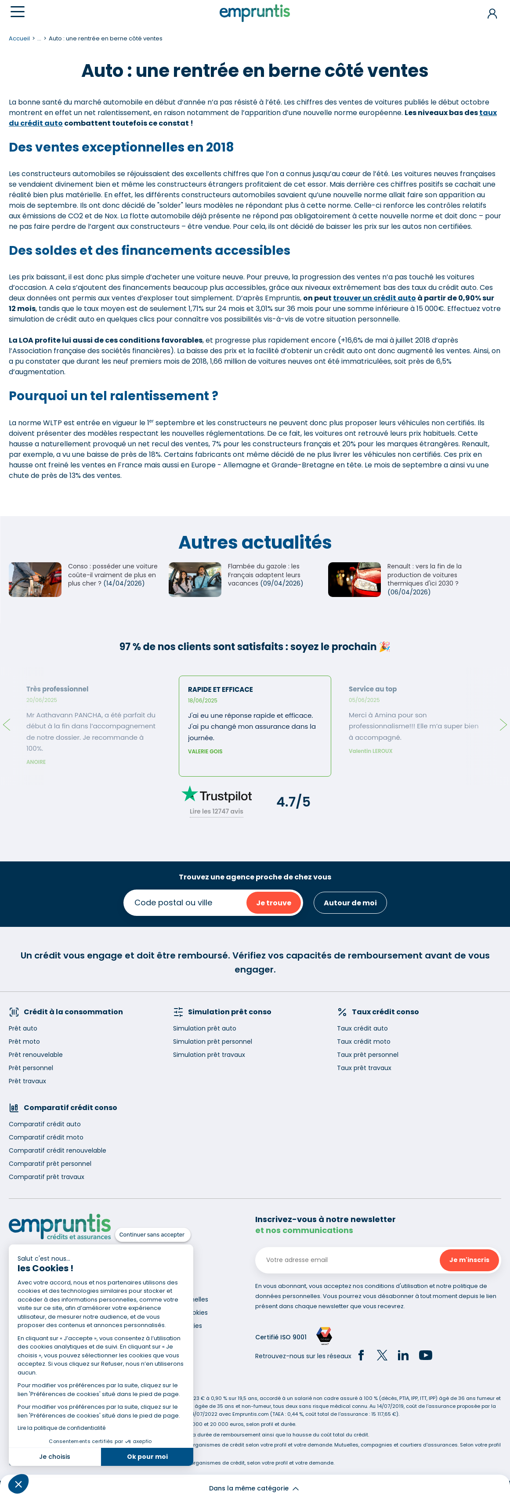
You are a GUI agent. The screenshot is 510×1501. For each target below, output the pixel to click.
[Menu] (17, 12)
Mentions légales (166, 1286)
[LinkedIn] (403, 1356)
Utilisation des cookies (174, 1312)
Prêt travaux (27, 1081)
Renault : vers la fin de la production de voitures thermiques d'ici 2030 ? (424, 575)
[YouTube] (425, 1356)
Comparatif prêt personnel (50, 1163)
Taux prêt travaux (364, 1067)
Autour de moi (350, 903)
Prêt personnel (31, 1067)
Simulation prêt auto (204, 1028)
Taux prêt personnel (367, 1054)
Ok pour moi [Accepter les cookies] (147, 1456)
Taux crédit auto (362, 1028)
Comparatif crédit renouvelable (57, 1150)
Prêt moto (24, 1041)
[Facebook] (361, 1356)
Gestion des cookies (171, 1325)
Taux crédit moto (364, 1041)
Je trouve (273, 903)
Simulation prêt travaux (209, 1054)
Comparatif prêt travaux (46, 1176)
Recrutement (161, 1273)
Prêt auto (23, 1028)
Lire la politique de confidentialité (61, 1428)
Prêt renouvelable (36, 1054)
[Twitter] (382, 1356)
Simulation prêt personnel (212, 1041)
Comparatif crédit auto (45, 1124)
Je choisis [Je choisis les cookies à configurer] (54, 1456)
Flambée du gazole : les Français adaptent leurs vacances (264, 575)
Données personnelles (174, 1299)
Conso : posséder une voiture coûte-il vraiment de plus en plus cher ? (113, 575)
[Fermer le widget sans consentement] (153, 1235)
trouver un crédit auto (374, 298)
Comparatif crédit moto (46, 1137)
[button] (18, 1483)
